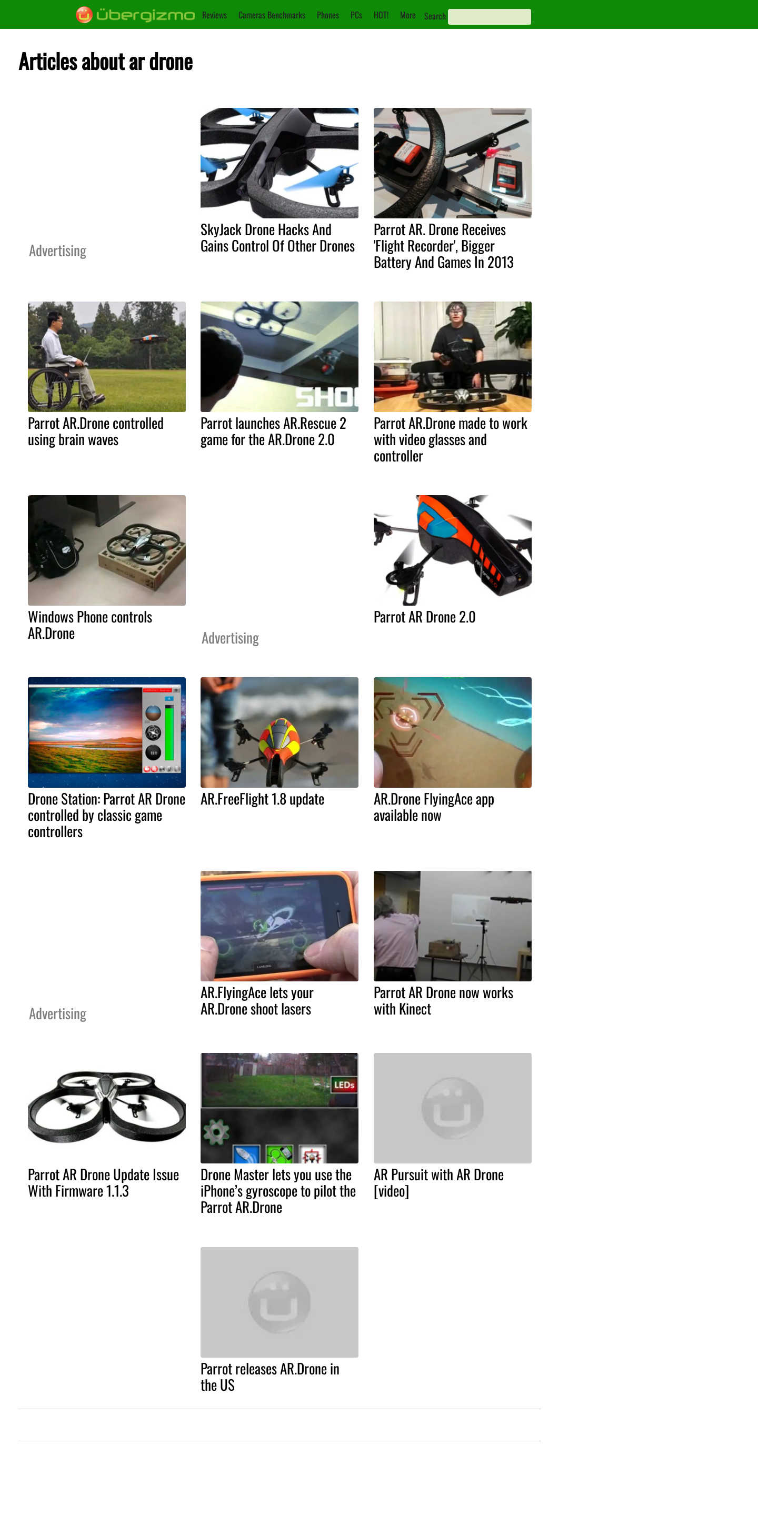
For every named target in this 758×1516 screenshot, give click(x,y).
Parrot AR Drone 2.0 (425, 616)
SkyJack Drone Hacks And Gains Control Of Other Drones (278, 237)
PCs (356, 14)
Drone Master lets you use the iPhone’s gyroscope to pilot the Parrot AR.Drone (278, 1190)
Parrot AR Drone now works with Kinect (443, 1000)
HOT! (381, 14)
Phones (328, 14)
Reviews (214, 14)
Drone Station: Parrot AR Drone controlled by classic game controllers (106, 814)
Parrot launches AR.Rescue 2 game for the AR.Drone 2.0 (273, 430)
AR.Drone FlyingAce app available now (434, 806)
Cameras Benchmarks (271, 14)
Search (435, 15)
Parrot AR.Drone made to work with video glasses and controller (450, 439)
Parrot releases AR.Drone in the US (270, 1376)
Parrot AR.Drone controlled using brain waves (96, 430)
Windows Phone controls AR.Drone (90, 624)
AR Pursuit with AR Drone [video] (439, 1182)
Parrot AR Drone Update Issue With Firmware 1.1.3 (103, 1182)
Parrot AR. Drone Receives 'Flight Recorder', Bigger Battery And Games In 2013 (444, 245)
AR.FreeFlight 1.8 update (262, 798)
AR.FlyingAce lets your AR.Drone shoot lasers (257, 1000)
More (408, 14)
